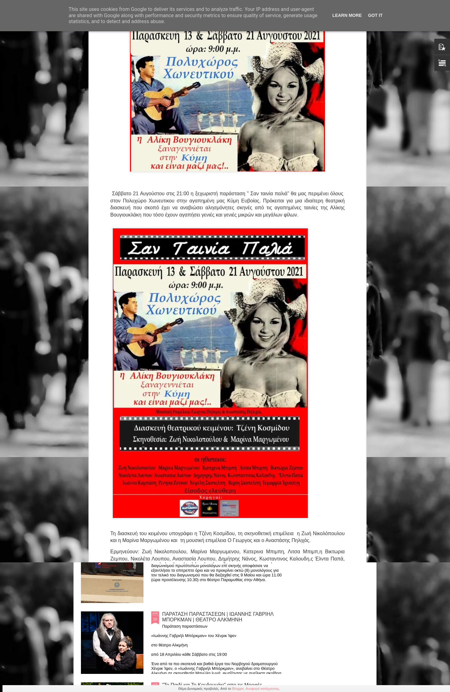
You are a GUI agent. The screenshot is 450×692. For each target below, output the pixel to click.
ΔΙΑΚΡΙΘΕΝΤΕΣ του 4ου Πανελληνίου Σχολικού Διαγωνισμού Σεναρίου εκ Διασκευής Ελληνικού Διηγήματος (215, 478)
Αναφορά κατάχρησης (262, 688)
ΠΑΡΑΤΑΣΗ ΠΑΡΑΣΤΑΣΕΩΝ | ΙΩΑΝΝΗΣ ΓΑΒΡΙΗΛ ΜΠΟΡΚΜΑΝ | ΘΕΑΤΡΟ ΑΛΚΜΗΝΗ (217, 616)
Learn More (347, 15)
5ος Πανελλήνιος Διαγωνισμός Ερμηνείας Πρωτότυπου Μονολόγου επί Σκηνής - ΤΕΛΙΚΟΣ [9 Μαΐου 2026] (218, 548)
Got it (375, 15)
